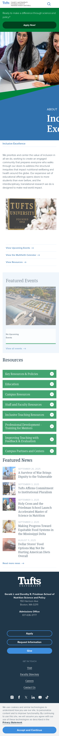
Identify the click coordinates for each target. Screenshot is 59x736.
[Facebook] (19, 697)
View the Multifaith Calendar (21, 261)
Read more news (11, 569)
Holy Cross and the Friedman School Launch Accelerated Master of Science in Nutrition (35, 516)
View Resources (14, 268)
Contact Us (29, 687)
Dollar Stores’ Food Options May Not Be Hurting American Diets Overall (34, 557)
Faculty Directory (29, 674)
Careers (29, 681)
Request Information (29, 642)
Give (29, 651)
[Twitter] (26, 697)
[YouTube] (40, 697)
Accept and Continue (29, 730)
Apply (29, 633)
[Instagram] (12, 697)
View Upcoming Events (18, 254)
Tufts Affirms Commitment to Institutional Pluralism (35, 497)
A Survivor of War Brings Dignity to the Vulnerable (35, 481)
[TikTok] (47, 697)
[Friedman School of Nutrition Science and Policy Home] (17, 4)
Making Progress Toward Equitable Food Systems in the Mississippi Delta (36, 536)
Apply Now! (29, 25)
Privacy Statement (12, 722)
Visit (29, 668)
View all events (14, 361)
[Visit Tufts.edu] (29, 582)
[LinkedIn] (33, 697)
